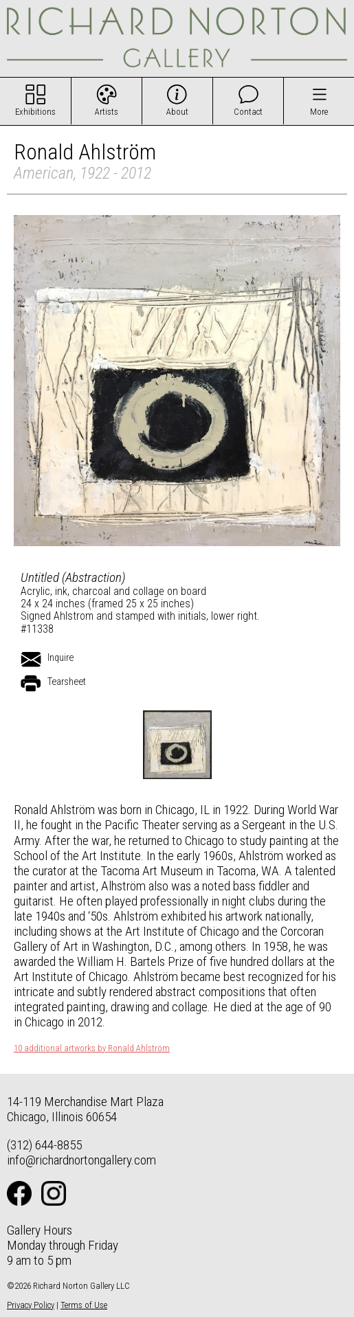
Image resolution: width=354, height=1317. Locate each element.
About (177, 111)
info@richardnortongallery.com (81, 1160)
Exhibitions (35, 111)
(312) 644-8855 (44, 1145)
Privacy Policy (30, 1305)
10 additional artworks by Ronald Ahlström (92, 1048)
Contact (248, 111)
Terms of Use (83, 1305)
